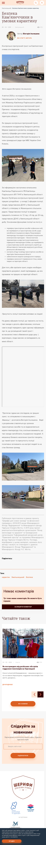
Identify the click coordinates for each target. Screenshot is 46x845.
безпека (29, 577)
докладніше (8, 684)
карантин (6, 577)
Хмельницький (6, 8)
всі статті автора (24, 38)
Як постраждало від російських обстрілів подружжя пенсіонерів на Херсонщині (20, 667)
